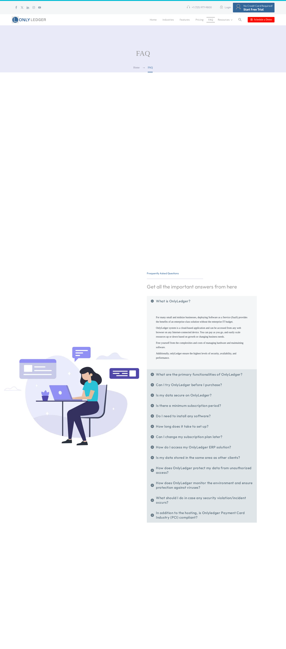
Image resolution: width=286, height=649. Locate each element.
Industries (168, 19)
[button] (199, 7)
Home (153, 19)
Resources (225, 20)
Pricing (200, 19)
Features (185, 19)
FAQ (210, 19)
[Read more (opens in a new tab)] (224, 7)
